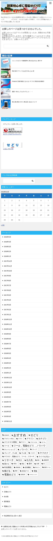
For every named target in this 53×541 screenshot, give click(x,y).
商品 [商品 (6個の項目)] (23, 464)
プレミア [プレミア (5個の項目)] (34, 449)
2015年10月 (8, 387)
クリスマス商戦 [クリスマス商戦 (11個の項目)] (10, 442)
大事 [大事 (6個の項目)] (37, 464)
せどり (6, 487)
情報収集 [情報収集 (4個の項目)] (18, 467)
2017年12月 (8, 261)
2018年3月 (7, 246)
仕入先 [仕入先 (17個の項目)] (29, 460)
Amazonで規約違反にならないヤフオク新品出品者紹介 (28, 81)
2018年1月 (7, 256)
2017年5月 (7, 295)
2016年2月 (7, 368)
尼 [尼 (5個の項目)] (44, 463)
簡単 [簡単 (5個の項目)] (16, 471)
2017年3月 (7, 305)
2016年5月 (7, 353)
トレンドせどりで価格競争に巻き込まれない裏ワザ (27, 60)
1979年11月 (8, 421)
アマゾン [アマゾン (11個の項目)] (30, 439)
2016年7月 (7, 344)
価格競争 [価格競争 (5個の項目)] (46, 460)
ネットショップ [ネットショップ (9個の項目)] (9, 449)
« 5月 (3, 225)
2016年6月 (7, 348)
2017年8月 (7, 280)
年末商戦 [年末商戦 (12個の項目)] (7, 467)
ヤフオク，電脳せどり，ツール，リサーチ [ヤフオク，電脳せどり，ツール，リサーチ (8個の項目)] (19, 456)
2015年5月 (7, 411)
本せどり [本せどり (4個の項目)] (37, 467)
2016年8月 (7, 339)
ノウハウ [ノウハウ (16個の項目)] (24, 449)
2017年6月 (7, 290)
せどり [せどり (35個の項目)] (34, 435)
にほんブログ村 (8, 149)
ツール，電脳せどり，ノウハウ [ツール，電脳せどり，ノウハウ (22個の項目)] (30, 445)
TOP (23, 526)
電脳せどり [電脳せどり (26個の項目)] (10, 474)
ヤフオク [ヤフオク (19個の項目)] (44, 453)
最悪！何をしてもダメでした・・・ (22, 91)
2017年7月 (7, 285)
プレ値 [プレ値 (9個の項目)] (23, 453)
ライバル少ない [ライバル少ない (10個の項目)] (44, 456)
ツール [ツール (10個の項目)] (6, 446)
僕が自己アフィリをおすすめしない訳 (23, 71)
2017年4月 (7, 300)
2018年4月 (7, 242)
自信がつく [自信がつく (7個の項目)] (25, 471)
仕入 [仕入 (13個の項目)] (20, 460)
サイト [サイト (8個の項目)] (23, 442)
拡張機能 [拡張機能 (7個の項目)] (28, 467)
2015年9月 (7, 392)
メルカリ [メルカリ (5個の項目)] (32, 453)
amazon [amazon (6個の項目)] (6, 435)
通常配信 (7, 501)
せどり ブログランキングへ (12, 134)
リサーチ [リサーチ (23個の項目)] (9, 460)
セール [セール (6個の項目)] (43, 442)
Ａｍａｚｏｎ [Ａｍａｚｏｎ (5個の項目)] (33, 474)
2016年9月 (7, 334)
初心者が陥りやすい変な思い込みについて (24, 102)
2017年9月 (7, 276)
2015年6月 (7, 407)
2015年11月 (8, 382)
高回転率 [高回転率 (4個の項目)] (23, 474)
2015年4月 (7, 416)
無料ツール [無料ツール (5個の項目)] (47, 467)
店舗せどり (7, 492)
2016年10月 (8, 329)
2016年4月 (7, 358)
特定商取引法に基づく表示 (13, 516)
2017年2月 (7, 309)
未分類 (6, 496)
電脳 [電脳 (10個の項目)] (35, 471)
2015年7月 (7, 402)
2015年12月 (8, 377)
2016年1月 (7, 373)
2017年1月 (7, 314)
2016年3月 (7, 363)
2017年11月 (8, 266)
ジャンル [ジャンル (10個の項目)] (33, 442)
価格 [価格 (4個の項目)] (38, 460)
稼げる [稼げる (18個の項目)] (7, 471)
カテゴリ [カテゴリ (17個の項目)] (42, 438)
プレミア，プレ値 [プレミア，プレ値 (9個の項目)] (10, 453)
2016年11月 (8, 324)
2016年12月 (8, 319)
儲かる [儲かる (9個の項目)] (6, 464)
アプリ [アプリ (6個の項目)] (20, 438)
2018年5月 (7, 237)
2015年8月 (7, 397)
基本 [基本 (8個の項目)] (30, 464)
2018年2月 (7, 251)
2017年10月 (8, 271)
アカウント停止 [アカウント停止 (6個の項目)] (9, 438)
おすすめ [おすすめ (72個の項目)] (19, 435)
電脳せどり (7, 506)
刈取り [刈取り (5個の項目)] (15, 463)
